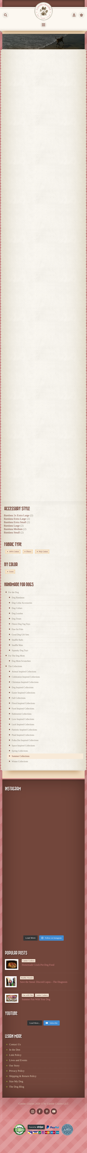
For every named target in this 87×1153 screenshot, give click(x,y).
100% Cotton (14, 551)
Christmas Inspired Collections (25, 682)
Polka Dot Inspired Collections (25, 740)
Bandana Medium (13, 529)
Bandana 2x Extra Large (16, 515)
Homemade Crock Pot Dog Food (38, 965)
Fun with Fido (28, 995)
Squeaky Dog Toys (20, 650)
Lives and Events (18, 1060)
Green (11, 572)
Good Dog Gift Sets (20, 634)
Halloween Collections (21, 714)
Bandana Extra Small (15, 522)
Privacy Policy (17, 1070)
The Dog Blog (16, 1086)
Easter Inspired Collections (23, 693)
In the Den (14, 1049)
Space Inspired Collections (23, 745)
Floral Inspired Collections (23, 703)
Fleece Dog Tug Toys (21, 624)
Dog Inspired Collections (22, 687)
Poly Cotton (43, 551)
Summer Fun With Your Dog (36, 999)
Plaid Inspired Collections (23, 735)
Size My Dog (16, 1081)
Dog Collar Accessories (22, 603)
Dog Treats (16, 619)
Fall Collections (18, 698)
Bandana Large (12, 525)
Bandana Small (12, 532)
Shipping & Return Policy (22, 1076)
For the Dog (13, 592)
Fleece (28, 551)
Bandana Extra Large (15, 518)
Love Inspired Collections (23, 719)
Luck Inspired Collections (23, 724)
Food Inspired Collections (23, 708)
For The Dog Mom (16, 656)
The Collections (15, 666)
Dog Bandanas (18, 597)
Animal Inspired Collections (24, 671)
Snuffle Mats (17, 645)
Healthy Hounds (27, 978)
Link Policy (15, 1055)
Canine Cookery (29, 961)
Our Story (14, 1065)
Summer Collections (20, 756)
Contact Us (15, 1044)
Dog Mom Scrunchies (21, 661)
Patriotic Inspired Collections (24, 730)
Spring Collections (20, 751)
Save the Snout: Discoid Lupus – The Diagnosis (43, 982)
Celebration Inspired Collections (26, 677)
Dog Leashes (17, 613)
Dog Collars (17, 608)
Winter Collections (20, 761)
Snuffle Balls (17, 640)
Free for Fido (17, 629)
